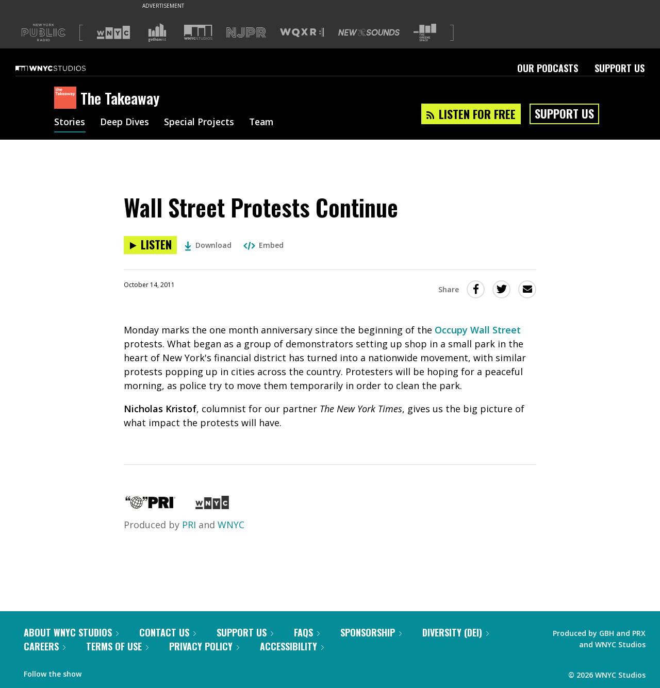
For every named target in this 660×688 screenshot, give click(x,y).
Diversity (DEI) (455, 632)
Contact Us (167, 632)
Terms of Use (117, 646)
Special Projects (202, 122)
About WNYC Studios (71, 632)
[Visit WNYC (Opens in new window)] (113, 32)
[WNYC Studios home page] (63, 68)
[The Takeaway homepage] (67, 98)
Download (208, 245)
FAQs (307, 632)
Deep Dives (126, 122)
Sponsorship (371, 632)
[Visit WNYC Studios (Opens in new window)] (198, 32)
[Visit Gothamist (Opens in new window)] (157, 32)
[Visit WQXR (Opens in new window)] (302, 33)
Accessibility (292, 646)
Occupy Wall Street (478, 330)
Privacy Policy (204, 646)
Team (266, 122)
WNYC (231, 524)
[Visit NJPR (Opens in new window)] (246, 32)
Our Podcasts (547, 68)
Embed (263, 245)
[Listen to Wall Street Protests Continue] (150, 245)
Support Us (620, 68)
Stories (70, 122)
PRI (189, 524)
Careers (44, 646)
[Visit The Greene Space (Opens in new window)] (425, 33)
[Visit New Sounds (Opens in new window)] (369, 32)
